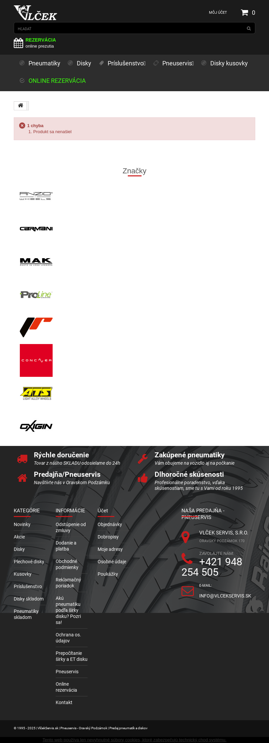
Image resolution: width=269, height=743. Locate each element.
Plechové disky (29, 561)
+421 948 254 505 (211, 567)
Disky (19, 549)
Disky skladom (29, 599)
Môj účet (218, 12)
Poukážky (108, 574)
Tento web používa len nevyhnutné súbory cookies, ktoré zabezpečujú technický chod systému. (134, 739)
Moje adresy (110, 549)
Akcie (19, 536)
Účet (103, 511)
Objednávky (110, 524)
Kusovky (23, 574)
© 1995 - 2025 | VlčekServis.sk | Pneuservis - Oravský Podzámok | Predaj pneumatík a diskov (81, 728)
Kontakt (64, 702)
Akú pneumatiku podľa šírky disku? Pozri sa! (68, 610)
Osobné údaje (112, 561)
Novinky (22, 524)
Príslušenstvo (28, 586)
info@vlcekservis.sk (225, 595)
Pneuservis (67, 671)
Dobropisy (108, 536)
